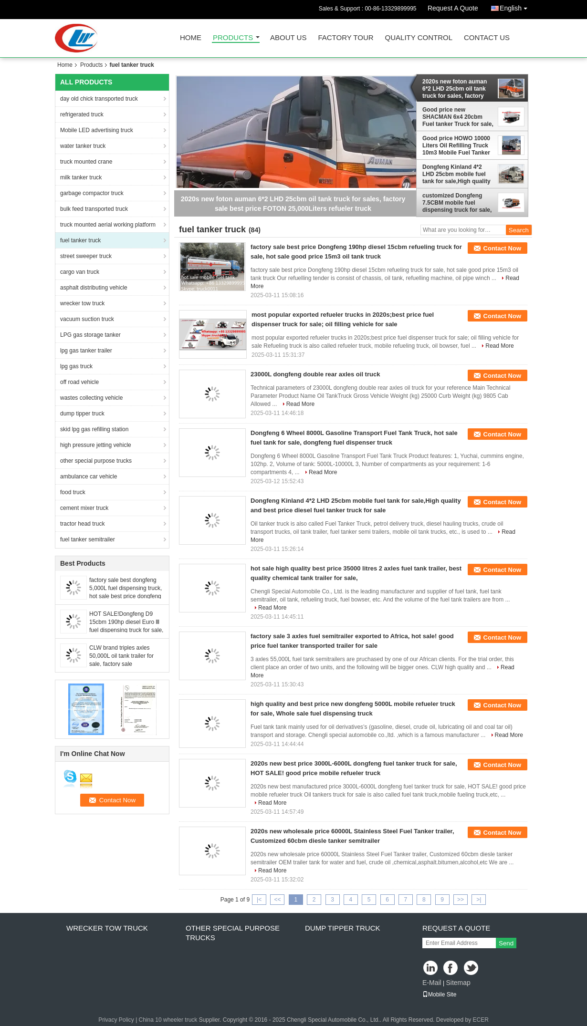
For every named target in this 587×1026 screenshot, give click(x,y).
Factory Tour (345, 37)
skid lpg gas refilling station (94, 429)
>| (478, 899)
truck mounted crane (86, 161)
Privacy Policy (116, 1019)
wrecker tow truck (82, 303)
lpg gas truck (76, 366)
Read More (499, 345)
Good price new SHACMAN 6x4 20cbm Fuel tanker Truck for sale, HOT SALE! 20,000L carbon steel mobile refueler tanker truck (457, 116)
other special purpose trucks (96, 460)
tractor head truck (82, 523)
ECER (481, 1019)
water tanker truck (82, 146)
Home (190, 37)
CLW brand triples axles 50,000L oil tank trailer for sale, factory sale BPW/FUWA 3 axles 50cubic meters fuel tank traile (125, 664)
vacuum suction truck (87, 319)
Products (233, 37)
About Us (288, 37)
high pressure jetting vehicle (95, 445)
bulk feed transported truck (94, 209)
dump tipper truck (82, 413)
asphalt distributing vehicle (93, 287)
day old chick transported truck (99, 98)
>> (460, 899)
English (516, 6)
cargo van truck (79, 272)
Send (506, 943)
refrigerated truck (82, 114)
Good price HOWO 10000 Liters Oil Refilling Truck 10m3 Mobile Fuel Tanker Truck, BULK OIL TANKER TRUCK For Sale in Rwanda (457, 145)
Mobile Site (439, 994)
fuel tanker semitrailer (87, 539)
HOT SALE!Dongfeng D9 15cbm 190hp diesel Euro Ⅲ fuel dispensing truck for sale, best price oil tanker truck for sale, (126, 630)
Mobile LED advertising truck (96, 130)
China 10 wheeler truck (168, 1019)
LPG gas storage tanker (90, 335)
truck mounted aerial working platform (108, 224)
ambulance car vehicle (88, 476)
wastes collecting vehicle (91, 397)
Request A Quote (453, 8)
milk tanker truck (81, 177)
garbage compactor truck (92, 193)
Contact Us (487, 37)
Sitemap (458, 982)
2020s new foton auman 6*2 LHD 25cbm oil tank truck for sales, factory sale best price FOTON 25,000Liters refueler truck (457, 88)
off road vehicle (79, 382)
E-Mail (431, 982)
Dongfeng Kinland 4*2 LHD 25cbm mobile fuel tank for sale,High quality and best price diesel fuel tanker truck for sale (456, 174)
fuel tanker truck (80, 240)
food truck (72, 492)
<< (277, 899)
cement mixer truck (84, 508)
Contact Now (502, 248)
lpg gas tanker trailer (86, 350)
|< (259, 899)
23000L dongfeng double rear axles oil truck (315, 374)
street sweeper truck (86, 256)
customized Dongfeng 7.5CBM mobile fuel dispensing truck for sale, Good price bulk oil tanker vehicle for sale (457, 202)
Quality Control (418, 37)
